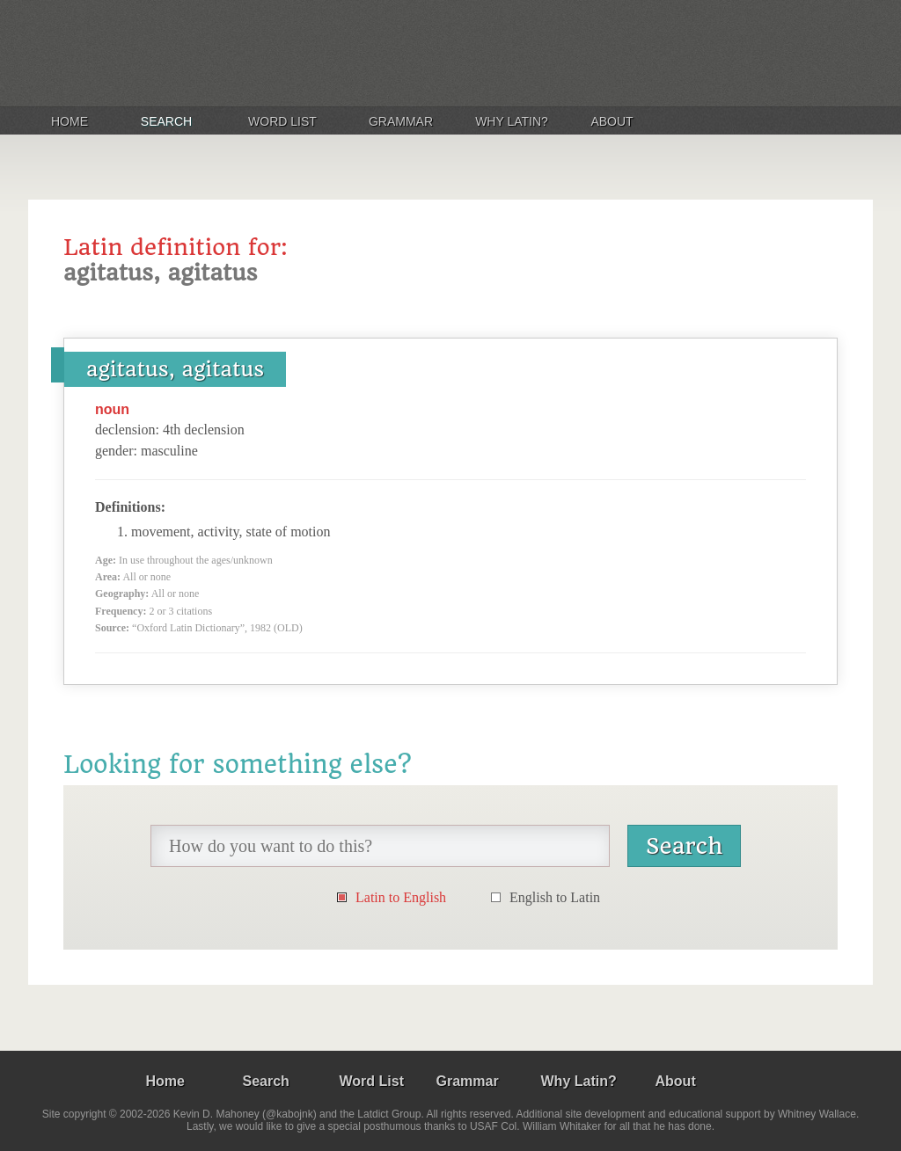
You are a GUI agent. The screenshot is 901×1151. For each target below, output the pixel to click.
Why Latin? (511, 121)
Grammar (401, 121)
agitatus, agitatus (175, 369)
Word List (282, 121)
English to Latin (554, 897)
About (611, 121)
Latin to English (400, 897)
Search (166, 121)
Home (69, 121)
